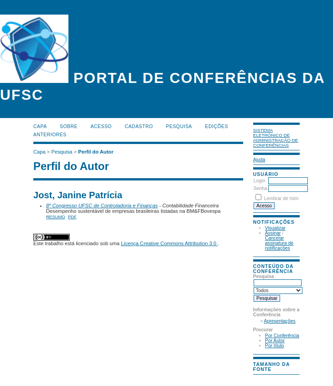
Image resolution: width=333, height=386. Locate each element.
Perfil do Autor (95, 151)
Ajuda (259, 159)
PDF (72, 216)
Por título (274, 345)
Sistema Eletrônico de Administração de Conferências (275, 138)
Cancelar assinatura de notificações (279, 243)
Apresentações (280, 321)
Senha (260, 188)
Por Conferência (282, 335)
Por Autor (275, 340)
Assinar (273, 233)
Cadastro (139, 126)
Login (259, 180)
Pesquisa (179, 126)
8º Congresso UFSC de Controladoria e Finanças (102, 205)
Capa (40, 126)
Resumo (55, 216)
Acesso (101, 126)
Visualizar (275, 228)
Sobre (69, 126)
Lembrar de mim (281, 198)
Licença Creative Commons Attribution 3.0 (169, 243)
